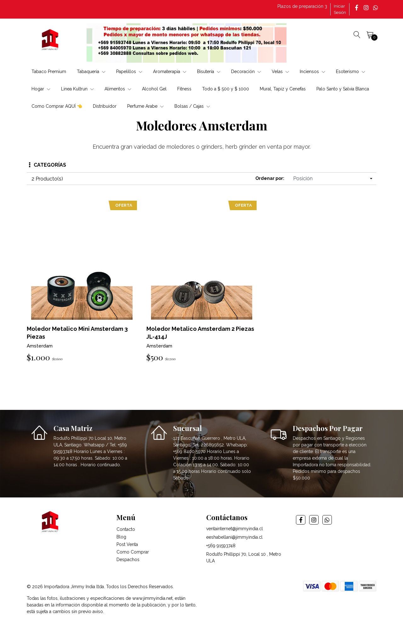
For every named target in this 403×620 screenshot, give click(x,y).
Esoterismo (350, 71)
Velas (280, 71)
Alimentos (118, 88)
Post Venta (127, 544)
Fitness (184, 88)
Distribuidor (104, 106)
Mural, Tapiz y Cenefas (283, 88)
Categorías (47, 165)
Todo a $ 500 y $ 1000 (225, 88)
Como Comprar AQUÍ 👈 (56, 106)
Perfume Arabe (145, 106)
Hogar (40, 88)
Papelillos (129, 71)
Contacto (125, 529)
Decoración (246, 71)
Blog (121, 536)
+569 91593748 (221, 545)
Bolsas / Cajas (192, 106)
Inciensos (312, 71)
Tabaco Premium (48, 71)
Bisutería (208, 71)
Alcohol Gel (154, 88)
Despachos (127, 559)
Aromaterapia (169, 71)
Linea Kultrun (77, 88)
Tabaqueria (91, 71)
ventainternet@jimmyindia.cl (234, 528)
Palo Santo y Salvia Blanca (342, 88)
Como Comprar (132, 551)
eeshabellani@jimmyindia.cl (234, 537)
